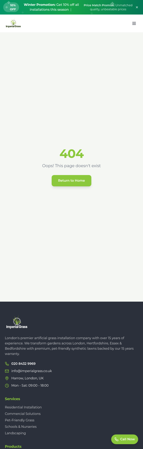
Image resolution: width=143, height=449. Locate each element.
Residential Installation (23, 407)
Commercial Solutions (23, 414)
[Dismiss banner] (137, 7)
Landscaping (15, 433)
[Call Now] (124, 439)
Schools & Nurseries (21, 427)
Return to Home (71, 181)
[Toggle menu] (134, 23)
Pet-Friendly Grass (19, 420)
